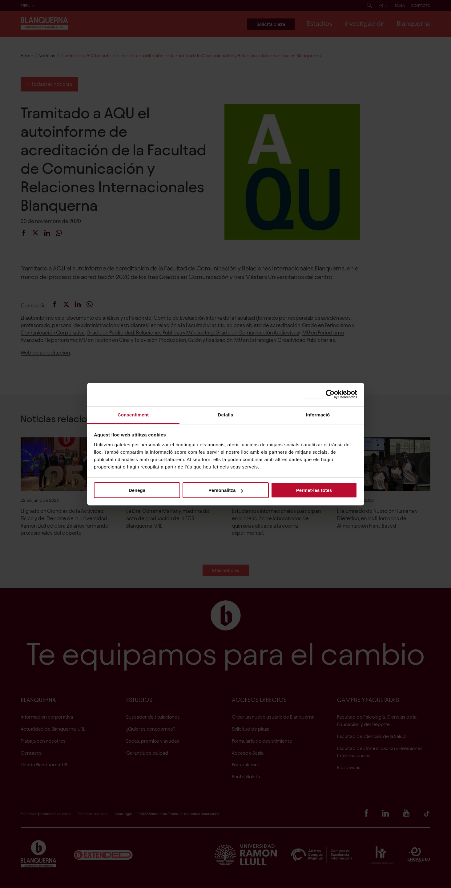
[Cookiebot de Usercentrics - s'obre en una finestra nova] (330, 394)
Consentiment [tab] (133, 414)
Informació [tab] (318, 414)
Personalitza (225, 490)
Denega (137, 490)
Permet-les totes (314, 490)
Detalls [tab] (225, 414)
